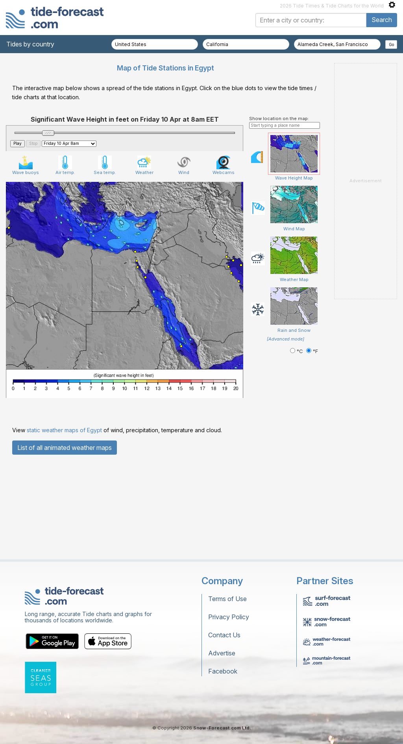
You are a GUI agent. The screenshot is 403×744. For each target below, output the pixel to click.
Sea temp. (105, 264)
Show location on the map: (279, 217)
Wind (184, 264)
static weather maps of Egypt (64, 528)
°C (297, 450)
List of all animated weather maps (64, 546)
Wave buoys (25, 264)
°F (312, 450)
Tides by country (30, 44)
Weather (144, 264)
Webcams (224, 264)
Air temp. (65, 264)
